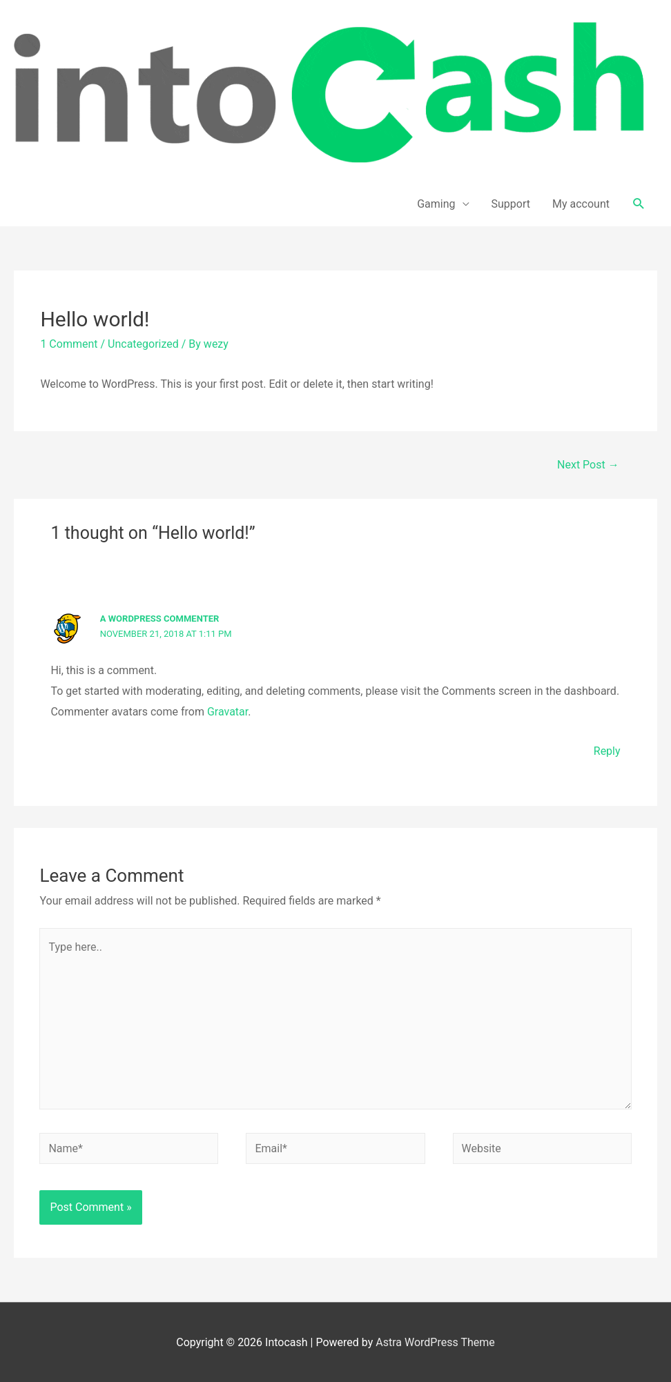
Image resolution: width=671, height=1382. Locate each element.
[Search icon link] (639, 204)
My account (581, 203)
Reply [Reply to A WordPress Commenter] (607, 751)
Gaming (436, 203)
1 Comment (68, 344)
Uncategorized (143, 344)
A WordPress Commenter (160, 618)
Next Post (588, 464)
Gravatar (227, 711)
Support (511, 203)
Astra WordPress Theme (435, 1342)
